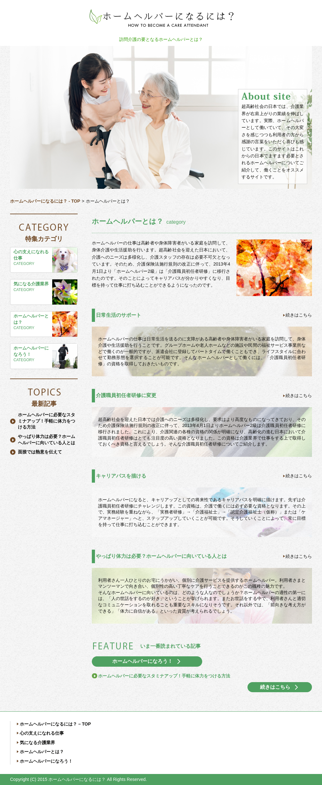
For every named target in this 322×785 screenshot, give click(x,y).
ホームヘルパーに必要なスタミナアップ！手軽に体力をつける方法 (46, 420)
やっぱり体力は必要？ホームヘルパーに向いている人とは (161, 556)
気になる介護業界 (31, 283)
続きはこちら (299, 314)
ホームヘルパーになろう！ (31, 351)
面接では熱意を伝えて (40, 451)
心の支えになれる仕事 (31, 255)
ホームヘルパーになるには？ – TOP (55, 723)
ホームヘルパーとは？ (31, 319)
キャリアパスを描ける (121, 476)
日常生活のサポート (118, 315)
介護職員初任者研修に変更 (126, 395)
